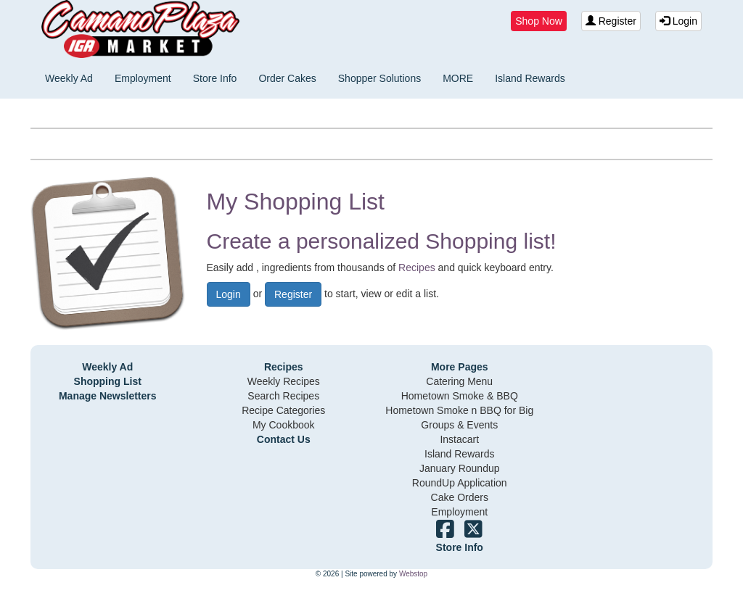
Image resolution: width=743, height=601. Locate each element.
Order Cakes (287, 78)
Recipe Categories (283, 410)
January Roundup (459, 468)
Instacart (459, 439)
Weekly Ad (69, 78)
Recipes (416, 267)
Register (611, 21)
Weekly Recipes (283, 381)
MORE (458, 78)
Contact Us (284, 439)
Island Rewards (530, 78)
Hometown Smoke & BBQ (459, 396)
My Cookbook (284, 425)
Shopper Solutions (379, 78)
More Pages (459, 367)
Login (678, 21)
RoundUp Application (459, 483)
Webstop (413, 574)
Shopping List (107, 381)
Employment (143, 78)
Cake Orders (459, 497)
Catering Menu (459, 381)
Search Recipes (283, 396)
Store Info (215, 78)
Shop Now (538, 21)
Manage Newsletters (108, 396)
